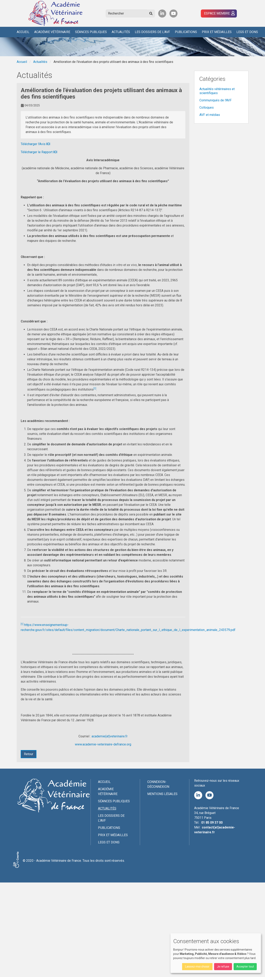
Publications (186, 32)
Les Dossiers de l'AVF (152, 32)
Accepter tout (245, 966)
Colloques (206, 107)
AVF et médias (209, 115)
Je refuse (223, 966)
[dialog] (215, 953)
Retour (28, 754)
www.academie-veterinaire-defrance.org (103, 744)
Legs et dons (247, 32)
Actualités (121, 32)
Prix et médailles (217, 32)
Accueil (23, 32)
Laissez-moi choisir (197, 966)
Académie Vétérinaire (52, 32)
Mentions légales (162, 794)
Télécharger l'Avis (35, 144)
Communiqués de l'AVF (215, 100)
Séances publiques (91, 32)
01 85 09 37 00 (212, 822)
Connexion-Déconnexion (158, 784)
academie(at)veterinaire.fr (110, 736)
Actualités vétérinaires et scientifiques (217, 91)
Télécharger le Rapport (39, 152)
